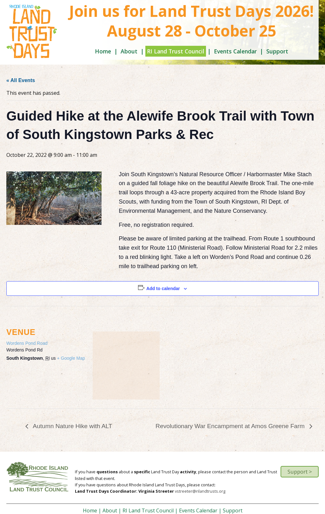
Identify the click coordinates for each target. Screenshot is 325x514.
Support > (300, 471)
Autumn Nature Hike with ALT (71, 426)
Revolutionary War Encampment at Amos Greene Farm (231, 426)
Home (103, 51)
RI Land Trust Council (175, 51)
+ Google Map (71, 358)
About (129, 51)
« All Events (20, 80)
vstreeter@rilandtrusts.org (200, 491)
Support (277, 51)
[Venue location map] (126, 365)
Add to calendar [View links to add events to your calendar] (163, 288)
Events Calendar (235, 51)
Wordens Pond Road (27, 343)
